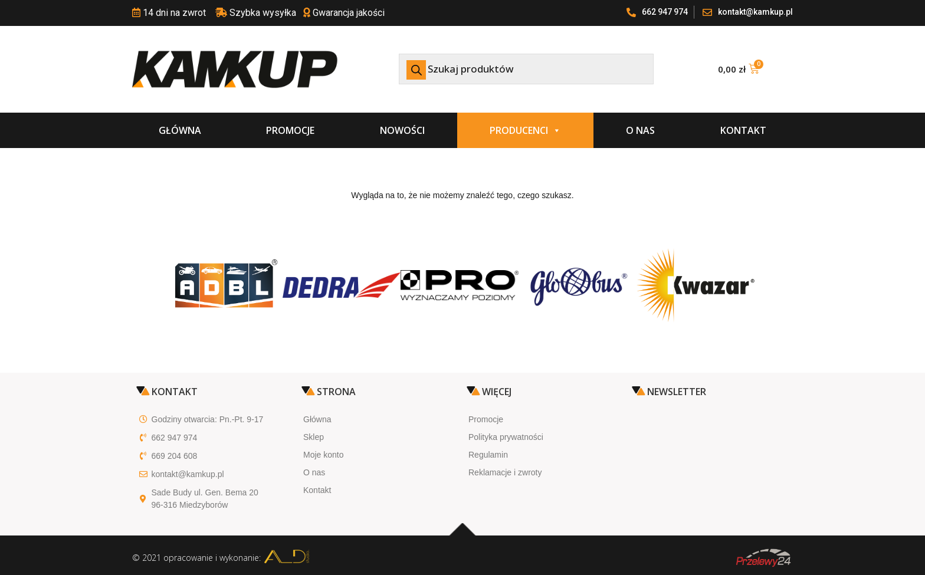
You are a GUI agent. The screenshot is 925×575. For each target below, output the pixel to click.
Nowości (402, 130)
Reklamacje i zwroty (505, 472)
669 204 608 (175, 456)
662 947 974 (175, 437)
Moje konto (323, 454)
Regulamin (488, 454)
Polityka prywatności (505, 437)
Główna (180, 130)
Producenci (525, 130)
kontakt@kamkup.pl (188, 474)
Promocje (290, 130)
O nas (640, 130)
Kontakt (743, 130)
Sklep (313, 437)
